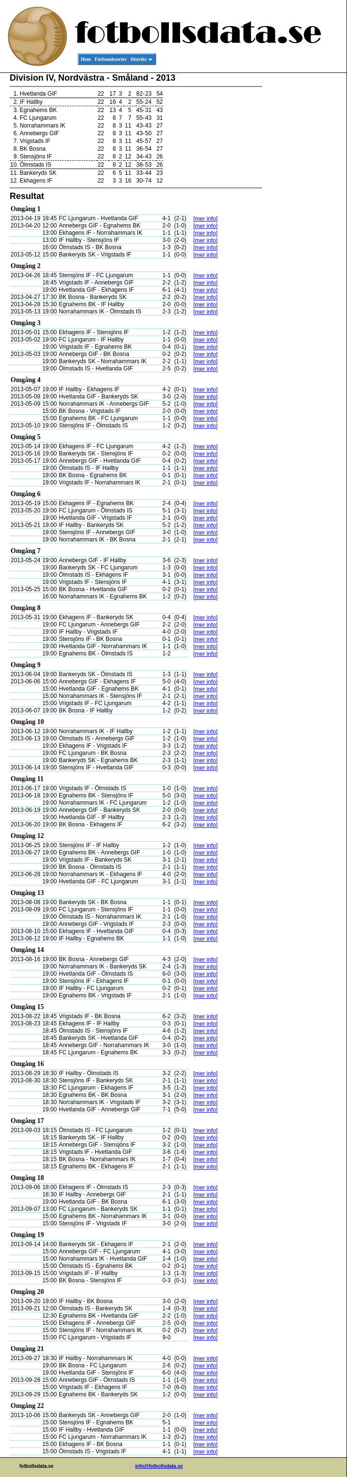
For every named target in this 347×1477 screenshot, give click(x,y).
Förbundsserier (111, 59)
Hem (86, 59)
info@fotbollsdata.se (159, 1466)
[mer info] (205, 218)
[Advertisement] (303, 220)
